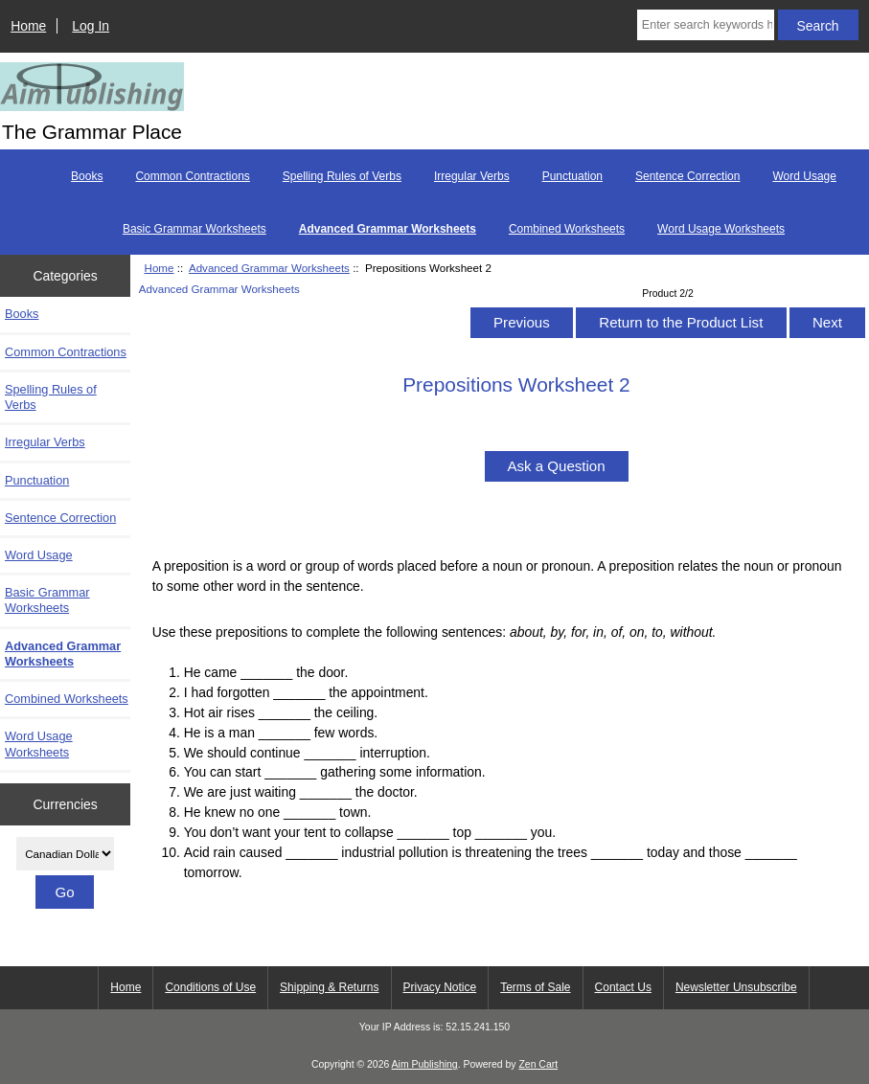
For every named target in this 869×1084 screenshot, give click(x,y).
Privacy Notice (440, 987)
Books (87, 176)
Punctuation (572, 176)
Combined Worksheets (567, 229)
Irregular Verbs (472, 176)
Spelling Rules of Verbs (342, 176)
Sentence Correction (687, 176)
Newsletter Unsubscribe (736, 987)
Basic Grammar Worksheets (194, 229)
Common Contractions (192, 176)
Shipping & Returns (329, 987)
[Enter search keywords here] (705, 25)
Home (28, 26)
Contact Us (623, 987)
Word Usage (803, 176)
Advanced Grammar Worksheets (269, 267)
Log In (90, 26)
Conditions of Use (210, 987)
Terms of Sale (535, 987)
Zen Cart (538, 1064)
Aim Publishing (425, 1064)
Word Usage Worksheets (721, 229)
